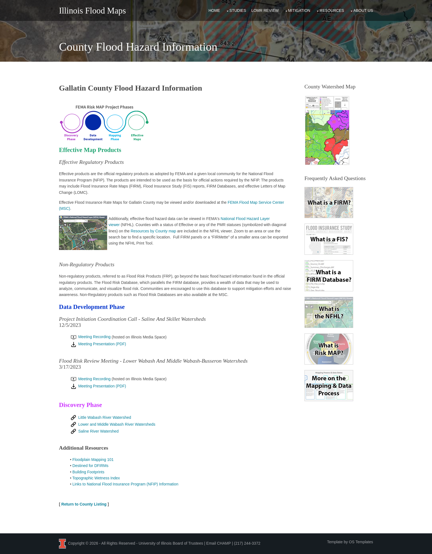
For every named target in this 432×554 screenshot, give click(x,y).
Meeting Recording (90, 337)
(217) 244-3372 (247, 543)
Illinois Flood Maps (92, 10)
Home (214, 10)
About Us (363, 10)
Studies (237, 10)
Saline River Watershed (94, 431)
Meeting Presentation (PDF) (98, 344)
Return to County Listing (84, 504)
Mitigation (299, 10)
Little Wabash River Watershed (100, 417)
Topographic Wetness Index (96, 478)
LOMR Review (265, 10)
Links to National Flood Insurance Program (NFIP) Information (125, 484)
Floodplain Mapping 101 (93, 459)
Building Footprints (88, 472)
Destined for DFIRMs (90, 465)
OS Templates (361, 542)
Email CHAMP (218, 543)
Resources (332, 10)
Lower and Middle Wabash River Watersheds (112, 424)
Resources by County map (153, 231)
